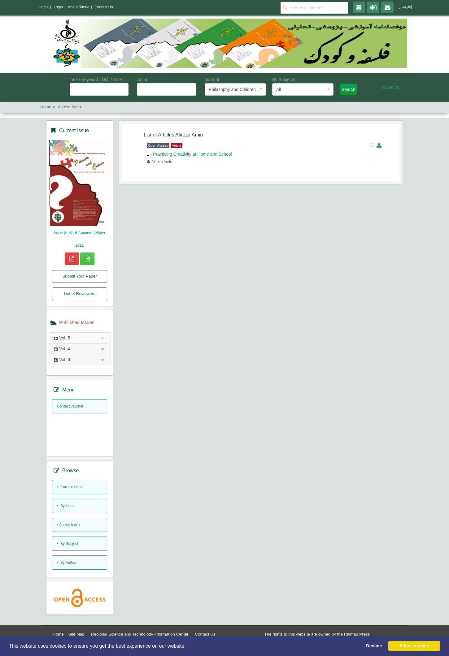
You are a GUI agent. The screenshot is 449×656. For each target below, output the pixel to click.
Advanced (390, 87)
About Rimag (78, 7)
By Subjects (283, 79)
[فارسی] (405, 6)
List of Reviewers (79, 293)
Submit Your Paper (79, 276)
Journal (212, 79)
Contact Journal (70, 406)
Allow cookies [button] (414, 645)
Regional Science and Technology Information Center (140, 634)
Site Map (76, 634)
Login (58, 7)
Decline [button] (374, 645)
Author (143, 79)
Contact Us (205, 634)
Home (58, 634)
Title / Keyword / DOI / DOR (96, 79)
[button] (188, 646)
